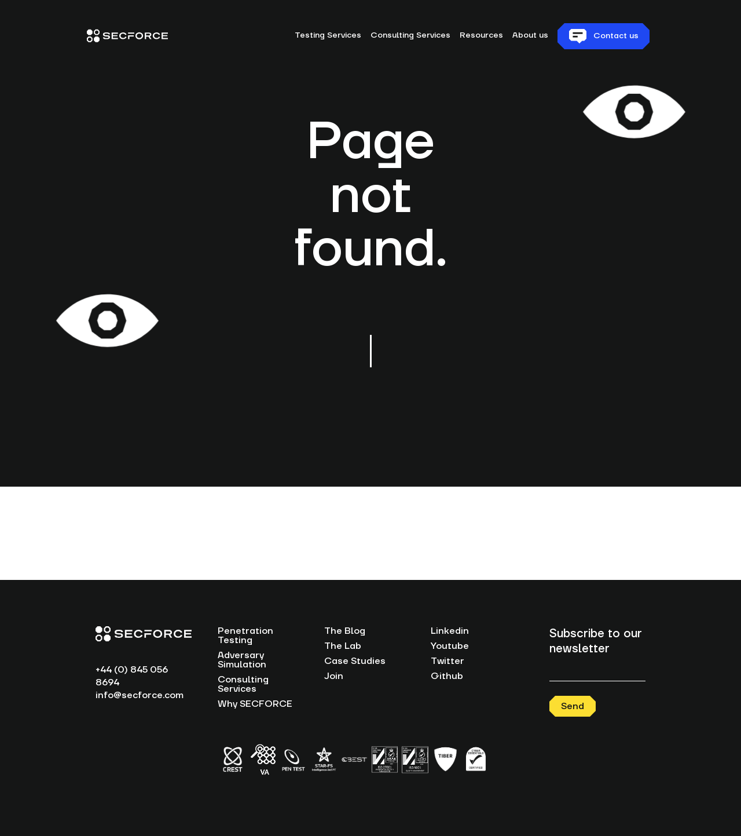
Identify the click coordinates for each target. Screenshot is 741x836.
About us (530, 35)
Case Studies (355, 661)
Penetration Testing (245, 635)
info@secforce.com (140, 695)
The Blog (344, 631)
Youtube (450, 646)
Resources (481, 35)
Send (572, 706)
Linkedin (450, 631)
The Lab (342, 646)
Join (333, 676)
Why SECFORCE (255, 704)
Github (447, 676)
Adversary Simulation (242, 659)
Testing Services (328, 35)
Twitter (447, 661)
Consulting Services (410, 35)
